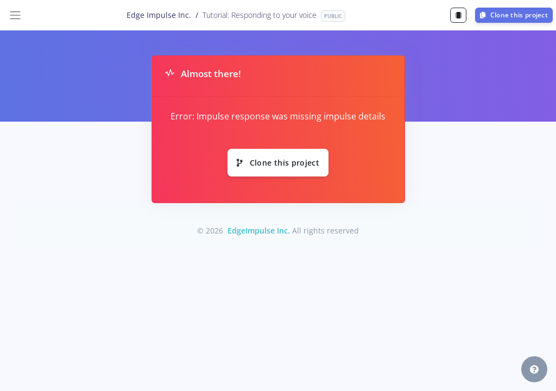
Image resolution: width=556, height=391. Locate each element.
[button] (534, 369)
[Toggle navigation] (15, 15)
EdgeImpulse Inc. (259, 230)
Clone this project (514, 15)
